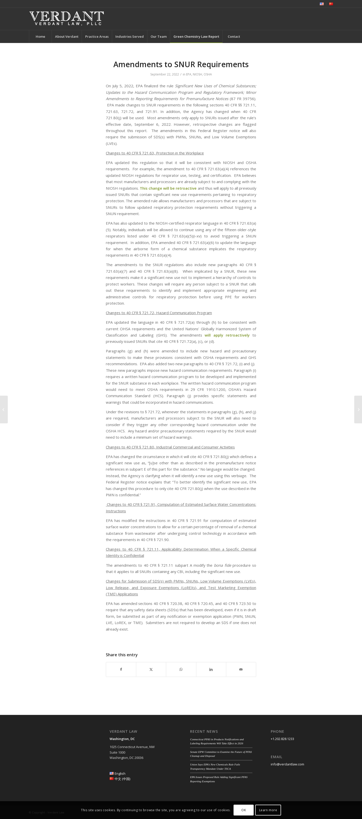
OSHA (208, 74)
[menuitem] (322, 4)
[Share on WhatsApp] (181, 669)
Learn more (268, 810)
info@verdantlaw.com (287, 764)
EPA (188, 74)
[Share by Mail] (241, 669)
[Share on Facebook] (121, 669)
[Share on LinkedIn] (211, 669)
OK (243, 810)
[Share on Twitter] (151, 669)
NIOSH (197, 74)
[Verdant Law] (66, 19)
